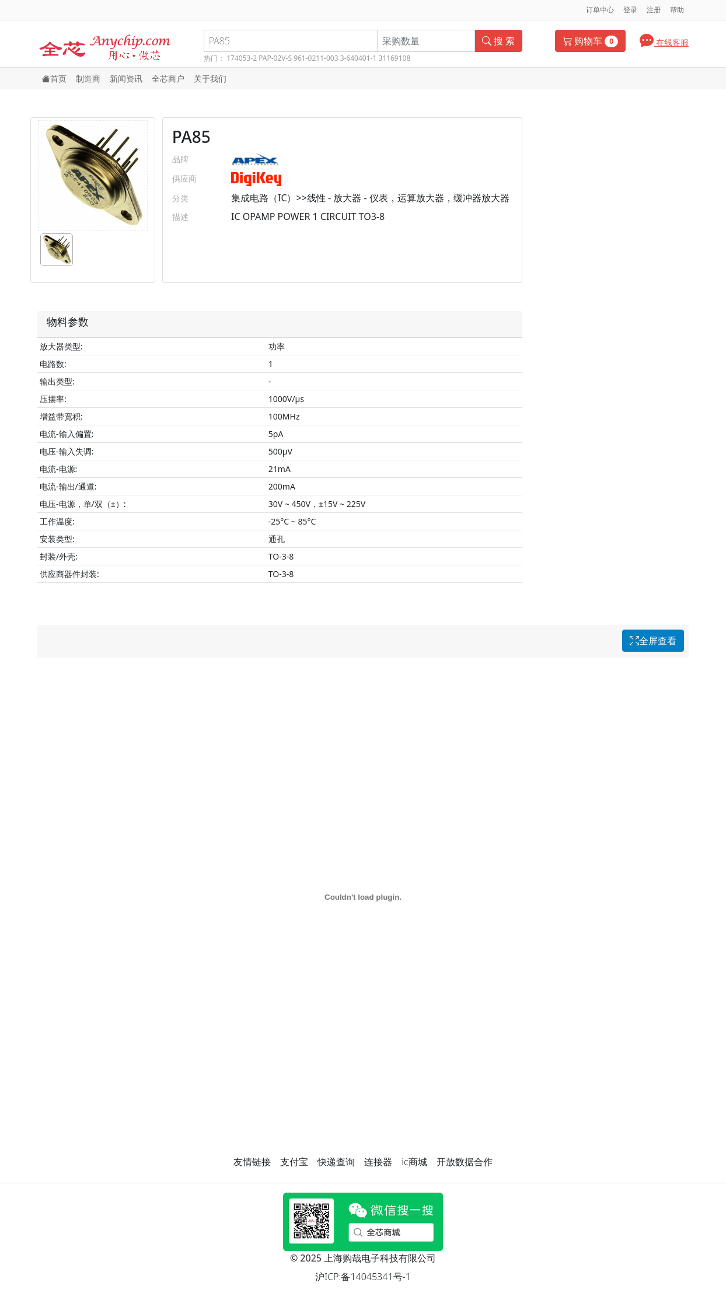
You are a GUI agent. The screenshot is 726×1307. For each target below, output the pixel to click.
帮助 (677, 10)
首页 (54, 78)
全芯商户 (168, 78)
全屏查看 (653, 640)
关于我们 (210, 78)
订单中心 (600, 10)
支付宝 (294, 1161)
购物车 (590, 40)
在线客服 (664, 40)
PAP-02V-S (275, 58)
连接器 (378, 1161)
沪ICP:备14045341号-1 (363, 1276)
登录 (630, 10)
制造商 (88, 78)
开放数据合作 (465, 1161)
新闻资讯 (126, 78)
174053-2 (241, 58)
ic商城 (414, 1161)
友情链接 (252, 1161)
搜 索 (498, 41)
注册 (654, 10)
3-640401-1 (358, 58)
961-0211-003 (316, 58)
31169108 (394, 58)
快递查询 (336, 1161)
